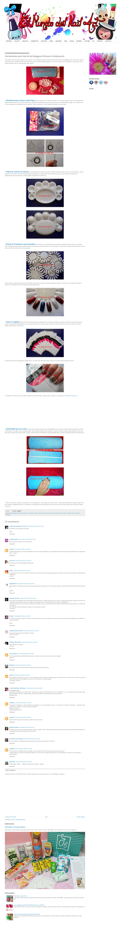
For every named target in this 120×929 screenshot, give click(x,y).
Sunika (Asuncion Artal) (15, 630)
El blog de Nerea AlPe (15, 642)
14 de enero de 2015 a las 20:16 (23, 665)
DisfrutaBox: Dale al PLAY (20, 896)
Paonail (11, 675)
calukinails (12, 748)
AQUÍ (72, 360)
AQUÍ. (71, 60)
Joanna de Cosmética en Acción (18, 526)
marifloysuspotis (13, 539)
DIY (93, 41)
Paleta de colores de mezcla (17, 172)
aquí (83, 432)
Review (73, 513)
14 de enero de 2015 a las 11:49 (27, 539)
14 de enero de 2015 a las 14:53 (22, 616)
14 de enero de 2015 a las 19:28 (26, 653)
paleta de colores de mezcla (48, 513)
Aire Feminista (13, 653)
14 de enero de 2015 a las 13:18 (21, 570)
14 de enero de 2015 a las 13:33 (26, 583)
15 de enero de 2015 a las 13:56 (23, 702)
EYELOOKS (44, 41)
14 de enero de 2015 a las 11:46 (35, 526)
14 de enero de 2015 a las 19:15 (30, 642)
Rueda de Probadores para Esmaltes (20, 244)
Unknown (11, 702)
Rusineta (11, 665)
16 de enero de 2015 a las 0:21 (26, 727)
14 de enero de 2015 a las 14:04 (28, 598)
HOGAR (72, 41)
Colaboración (31, 513)
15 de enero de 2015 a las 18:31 (23, 717)
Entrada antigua (81, 817)
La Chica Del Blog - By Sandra (17, 688)
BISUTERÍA (59, 41)
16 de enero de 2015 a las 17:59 (32, 738)
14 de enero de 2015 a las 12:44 (22, 549)
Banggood (48, 61)
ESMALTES (25, 41)
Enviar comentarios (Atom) (18, 819)
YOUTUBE (87, 41)
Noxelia (11, 616)
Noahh (11, 570)
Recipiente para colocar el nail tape (63, 513)
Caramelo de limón (14, 598)
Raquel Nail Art (13, 583)
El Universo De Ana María (16, 738)
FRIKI (65, 41)
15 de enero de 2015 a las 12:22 (34, 688)
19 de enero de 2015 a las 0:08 (23, 761)
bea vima (11, 560)
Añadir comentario (10, 770)
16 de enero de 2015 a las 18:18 (24, 748)
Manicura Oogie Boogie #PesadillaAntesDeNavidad (27, 914)
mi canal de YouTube (70, 395)
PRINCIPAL (9, 41)
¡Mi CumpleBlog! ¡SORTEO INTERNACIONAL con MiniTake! (29, 905)
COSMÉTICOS (34, 41)
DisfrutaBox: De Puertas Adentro (15, 827)
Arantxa (11, 549)
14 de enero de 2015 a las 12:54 (23, 560)
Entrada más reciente (10, 817)
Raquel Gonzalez (13, 727)
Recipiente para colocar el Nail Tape (20, 100)
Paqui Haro (12, 761)
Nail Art (32, 63)
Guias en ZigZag (38, 513)
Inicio (46, 817)
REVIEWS (79, 41)
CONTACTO (108, 41)
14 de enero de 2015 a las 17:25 (31, 630)
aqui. (65, 104)
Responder (12, 534)
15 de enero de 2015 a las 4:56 (22, 675)
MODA (51, 41)
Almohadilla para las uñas (16, 429)
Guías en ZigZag (12, 322)
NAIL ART (17, 41)
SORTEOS (99, 41)
